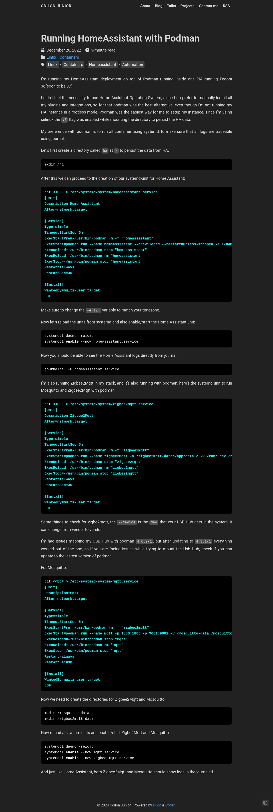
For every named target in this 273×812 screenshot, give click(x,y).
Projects (187, 6)
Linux (51, 57)
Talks (171, 6)
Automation (132, 64)
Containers (69, 57)
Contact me (209, 6)
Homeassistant (102, 64)
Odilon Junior (56, 6)
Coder (170, 805)
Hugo (157, 805)
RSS (226, 6)
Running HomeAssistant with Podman (120, 38)
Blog (159, 6)
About (145, 6)
